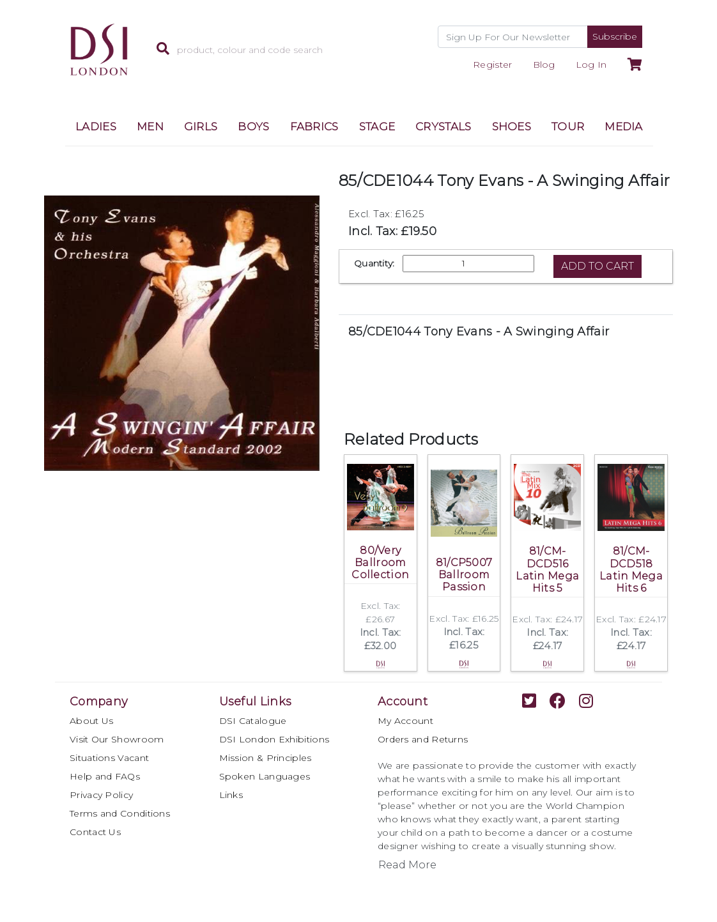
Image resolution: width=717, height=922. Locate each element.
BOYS (253, 126)
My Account (405, 720)
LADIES (95, 126)
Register (492, 64)
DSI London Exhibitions (274, 739)
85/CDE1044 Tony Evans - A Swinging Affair (478, 332)
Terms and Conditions (120, 813)
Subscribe (614, 36)
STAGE (377, 126)
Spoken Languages (265, 776)
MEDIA (624, 126)
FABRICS (314, 126)
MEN (150, 126)
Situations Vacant (109, 758)
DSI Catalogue (253, 720)
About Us (91, 720)
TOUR (567, 126)
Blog (544, 64)
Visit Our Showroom (117, 739)
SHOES (512, 126)
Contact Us (95, 832)
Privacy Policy (101, 795)
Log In (591, 64)
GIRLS (201, 126)
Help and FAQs (105, 776)
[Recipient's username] (513, 37)
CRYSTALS (443, 126)
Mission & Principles (265, 758)
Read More (407, 865)
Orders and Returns (423, 739)
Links (231, 795)
